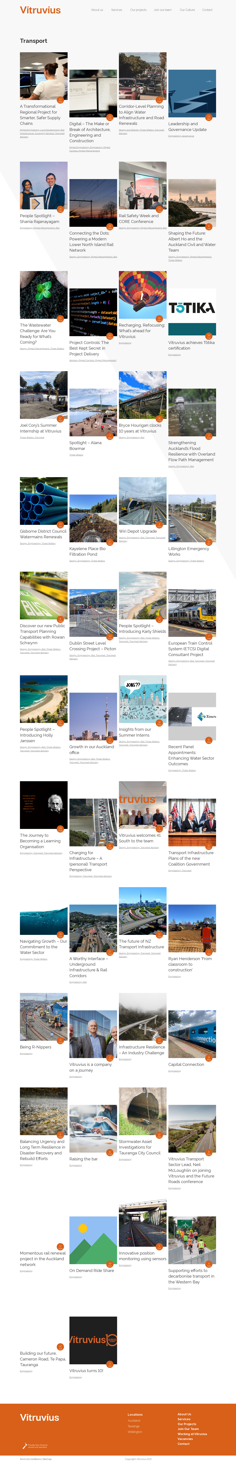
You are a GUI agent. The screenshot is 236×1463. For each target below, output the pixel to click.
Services (184, 1419)
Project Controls (86, 360)
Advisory (73, 360)
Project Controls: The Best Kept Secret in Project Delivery (89, 348)
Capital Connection (186, 1064)
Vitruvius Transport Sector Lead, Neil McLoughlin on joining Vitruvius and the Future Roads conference (191, 1170)
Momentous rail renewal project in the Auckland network (42, 1259)
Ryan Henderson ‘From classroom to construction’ (190, 964)
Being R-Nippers (35, 1047)
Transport (39, 437)
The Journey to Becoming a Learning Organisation (40, 841)
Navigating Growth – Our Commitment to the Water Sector (43, 947)
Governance (188, 136)
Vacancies (185, 1439)
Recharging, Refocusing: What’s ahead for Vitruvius (142, 331)
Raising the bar (83, 1159)
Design (72, 256)
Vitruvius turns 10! (86, 1370)
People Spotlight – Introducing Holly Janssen (37, 735)
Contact (184, 1444)
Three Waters (147, 130)
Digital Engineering (29, 130)
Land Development (50, 130)
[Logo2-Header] (40, 10)
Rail (57, 228)
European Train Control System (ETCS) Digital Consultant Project (190, 649)
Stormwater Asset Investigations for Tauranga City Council (139, 1147)
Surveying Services (44, 133)
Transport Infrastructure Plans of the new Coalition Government (191, 858)
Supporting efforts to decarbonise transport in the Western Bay (191, 1276)
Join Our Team (188, 1429)
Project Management (89, 150)
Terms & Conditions (30, 1459)
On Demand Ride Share (91, 1270)
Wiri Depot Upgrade (138, 531)
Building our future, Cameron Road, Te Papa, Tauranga (43, 1359)
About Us (184, 1414)
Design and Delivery (129, 130)
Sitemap (46, 1459)
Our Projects (187, 1424)
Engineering (96, 147)
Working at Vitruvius (192, 1434)
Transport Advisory (39, 652)
